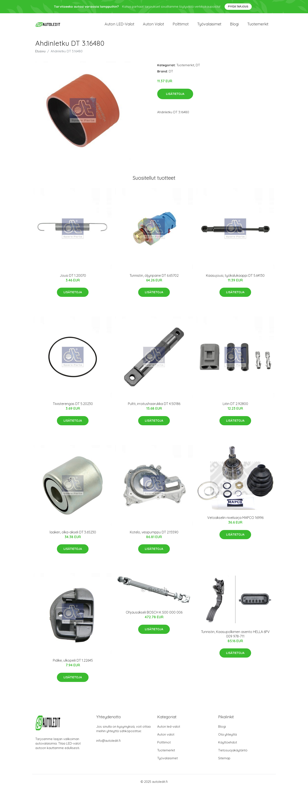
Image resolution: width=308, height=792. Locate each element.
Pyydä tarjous (238, 6)
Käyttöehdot (227, 745)
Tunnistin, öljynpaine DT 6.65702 (154, 278)
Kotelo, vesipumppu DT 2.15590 (154, 535)
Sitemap (224, 761)
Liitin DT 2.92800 (235, 407)
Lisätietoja (175, 97)
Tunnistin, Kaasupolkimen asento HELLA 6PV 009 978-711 (235, 637)
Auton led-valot (168, 729)
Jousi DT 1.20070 (73, 278)
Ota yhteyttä (227, 737)
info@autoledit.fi (108, 744)
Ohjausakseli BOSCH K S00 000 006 (154, 615)
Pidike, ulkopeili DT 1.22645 (73, 663)
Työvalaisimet (209, 25)
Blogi (234, 25)
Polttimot (181, 25)
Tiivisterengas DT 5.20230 (73, 407)
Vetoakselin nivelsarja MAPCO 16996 (235, 520)
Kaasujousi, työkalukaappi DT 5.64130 (235, 278)
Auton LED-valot (119, 25)
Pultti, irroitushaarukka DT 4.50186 (154, 407)
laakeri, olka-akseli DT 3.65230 (73, 535)
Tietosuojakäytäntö (232, 753)
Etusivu (40, 54)
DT (198, 68)
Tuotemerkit (257, 25)
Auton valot (153, 25)
